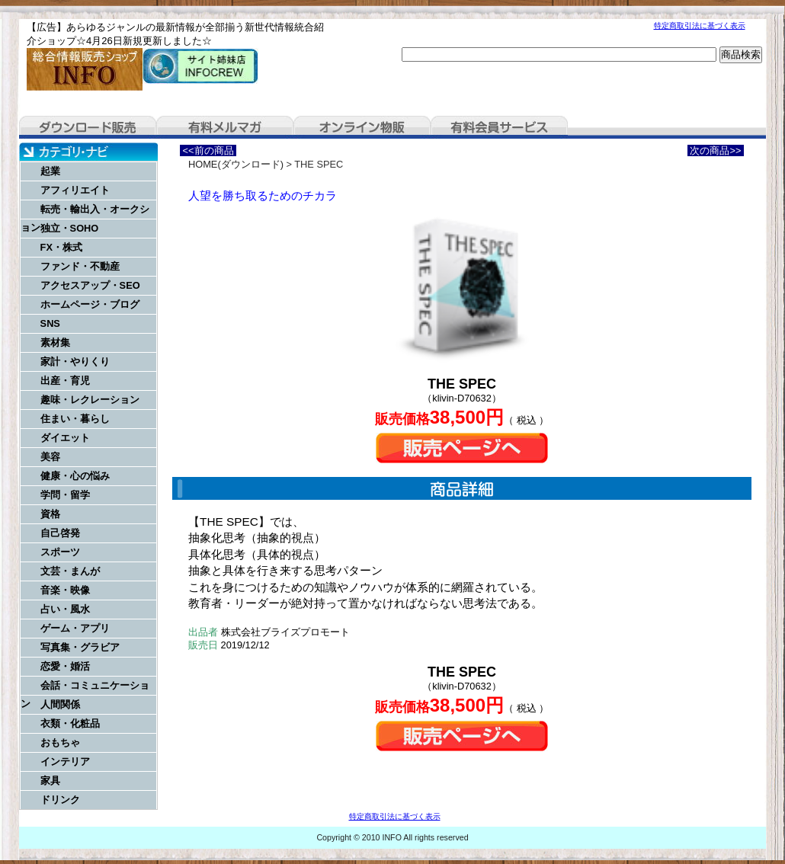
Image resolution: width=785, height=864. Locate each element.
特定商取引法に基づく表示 (699, 25)
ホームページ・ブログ (89, 304)
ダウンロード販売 (87, 127)
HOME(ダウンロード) (236, 164)
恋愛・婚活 (65, 666)
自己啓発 (60, 533)
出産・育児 (65, 380)
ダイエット (65, 437)
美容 (50, 456)
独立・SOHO (69, 228)
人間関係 (60, 704)
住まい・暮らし (75, 418)
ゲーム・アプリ (75, 628)
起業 (50, 171)
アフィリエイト (75, 190)
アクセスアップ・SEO (90, 285)
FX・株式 (61, 247)
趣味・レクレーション (89, 399)
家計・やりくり (75, 361)
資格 (50, 514)
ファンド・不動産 (80, 266)
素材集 (55, 342)
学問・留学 (65, 495)
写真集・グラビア (80, 647)
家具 (50, 780)
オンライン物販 (362, 127)
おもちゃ (60, 742)
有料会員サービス (499, 127)
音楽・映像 (65, 590)
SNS (50, 323)
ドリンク (60, 799)
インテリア (65, 761)
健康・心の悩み (75, 476)
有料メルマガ (224, 127)
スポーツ (60, 552)
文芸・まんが (70, 571)
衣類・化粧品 (70, 723)
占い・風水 (65, 609)
